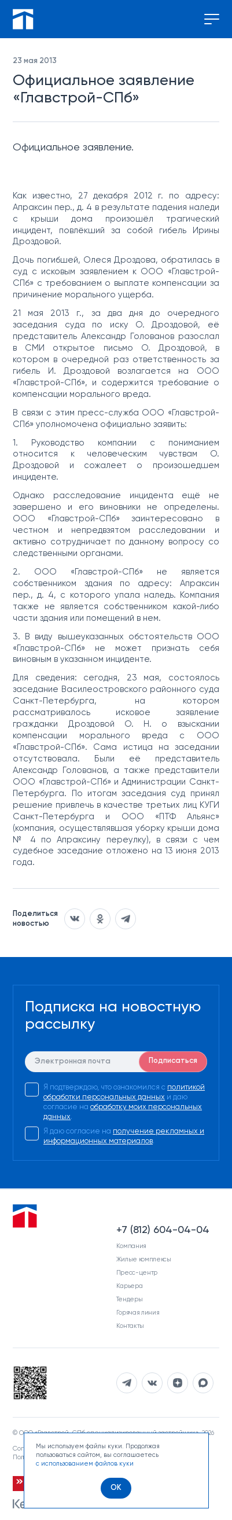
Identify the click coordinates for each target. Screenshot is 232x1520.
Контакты (130, 1326)
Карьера (129, 1286)
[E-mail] (116, 1061)
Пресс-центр (136, 1272)
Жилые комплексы (143, 1259)
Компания (131, 1246)
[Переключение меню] (211, 19)
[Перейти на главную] (23, 19)
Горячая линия (138, 1312)
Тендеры (129, 1299)
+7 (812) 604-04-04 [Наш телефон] (162, 1230)
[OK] (116, 1488)
